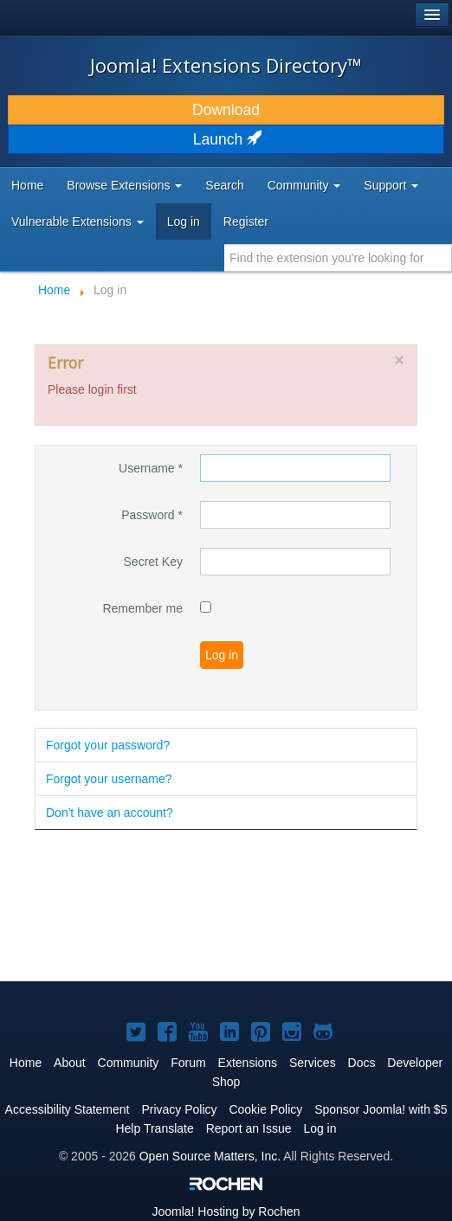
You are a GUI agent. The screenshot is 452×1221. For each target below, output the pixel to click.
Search (224, 185)
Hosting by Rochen (226, 1211)
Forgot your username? (109, 779)
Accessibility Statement (67, 1109)
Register (245, 221)
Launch (226, 139)
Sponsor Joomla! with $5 (380, 1109)
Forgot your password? (108, 745)
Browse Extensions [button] (124, 185)
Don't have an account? (109, 812)
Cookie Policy (265, 1109)
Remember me (142, 608)
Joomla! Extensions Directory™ (226, 65)
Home (27, 185)
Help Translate (154, 1128)
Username (151, 468)
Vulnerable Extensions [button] (77, 221)
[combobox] (338, 258)
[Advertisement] (173, 907)
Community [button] (304, 185)
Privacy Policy (178, 1109)
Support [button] (391, 185)
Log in (183, 221)
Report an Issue (249, 1128)
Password (152, 515)
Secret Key (153, 562)
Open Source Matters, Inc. (210, 1156)
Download (226, 110)
